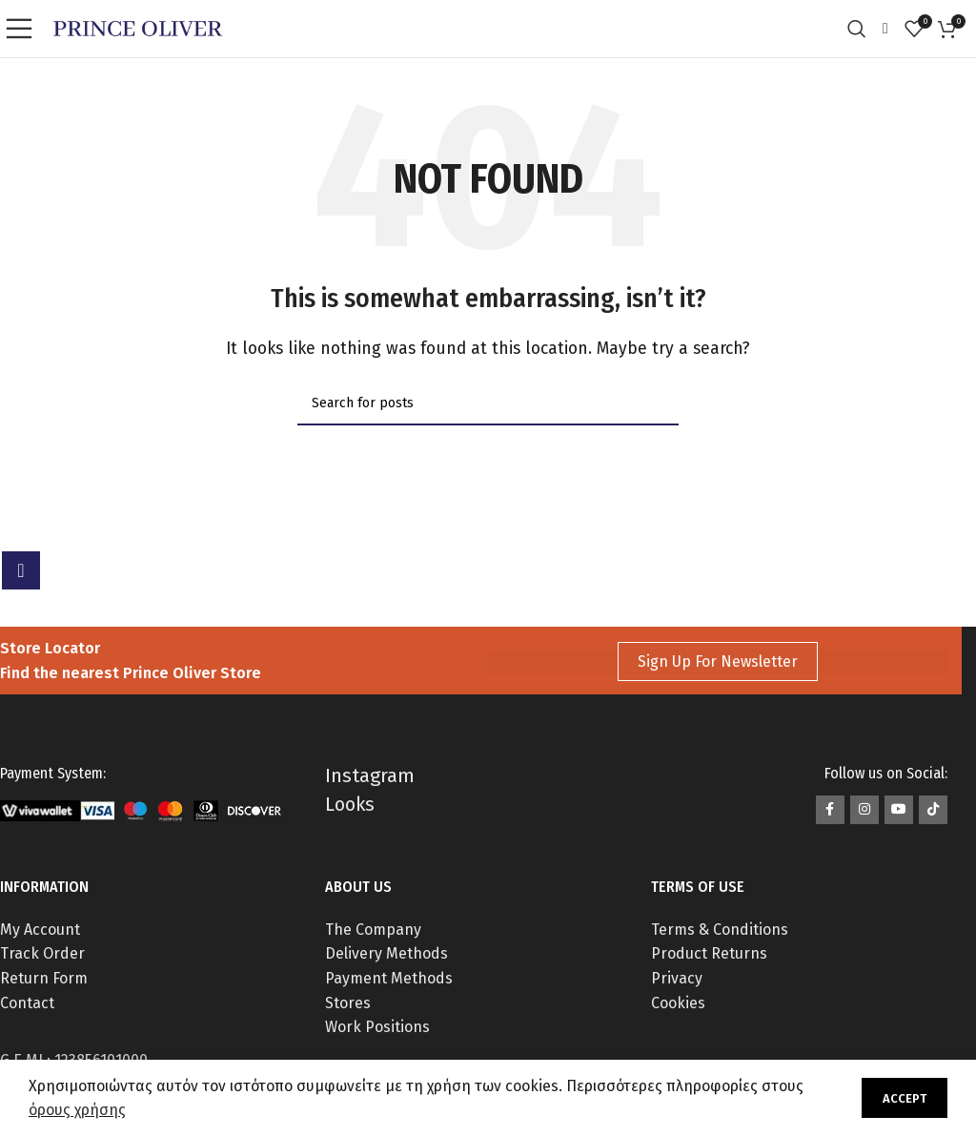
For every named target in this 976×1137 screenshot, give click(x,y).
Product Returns (709, 953)
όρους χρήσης (77, 1110)
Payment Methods (389, 978)
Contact (27, 1003)
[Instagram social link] (864, 810)
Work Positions (377, 1027)
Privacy (676, 978)
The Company (373, 929)
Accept (904, 1098)
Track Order (42, 953)
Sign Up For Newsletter (718, 661)
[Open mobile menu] (24, 29)
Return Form (44, 978)
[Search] (861, 29)
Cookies (678, 1003)
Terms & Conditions (719, 929)
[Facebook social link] (830, 810)
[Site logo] (137, 27)
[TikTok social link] (933, 810)
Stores (348, 1003)
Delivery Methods (386, 953)
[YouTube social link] (898, 810)
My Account (40, 929)
